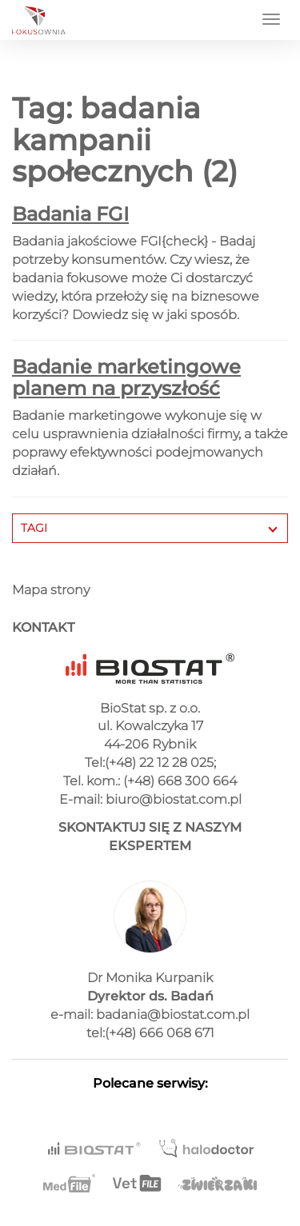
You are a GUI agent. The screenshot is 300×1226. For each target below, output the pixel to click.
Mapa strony (51, 589)
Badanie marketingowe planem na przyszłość (126, 377)
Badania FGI (70, 214)
